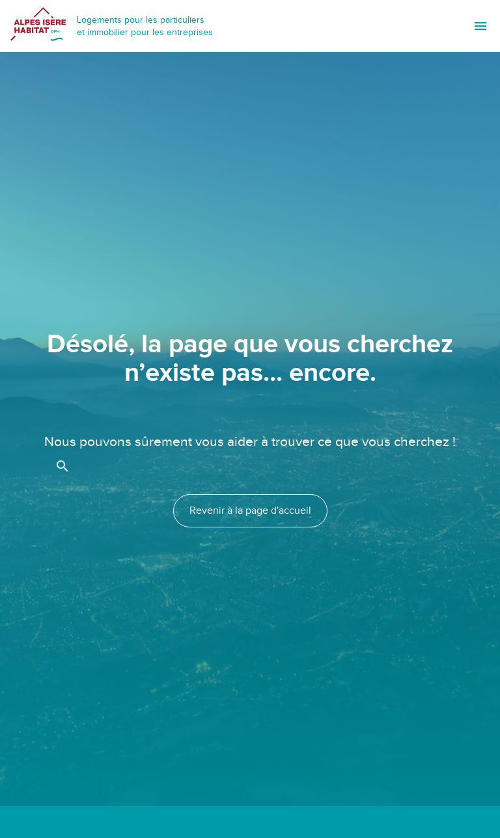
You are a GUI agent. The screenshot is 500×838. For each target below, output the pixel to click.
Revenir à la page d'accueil (250, 511)
